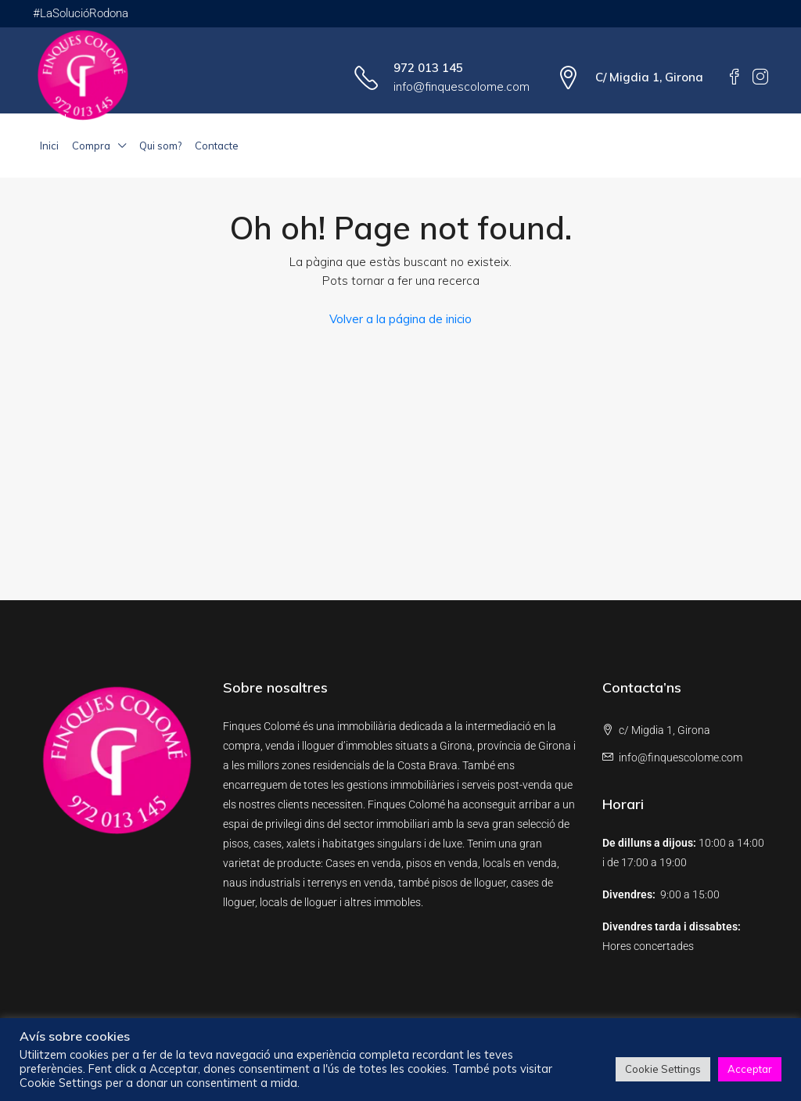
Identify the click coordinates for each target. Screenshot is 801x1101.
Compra (91, 145)
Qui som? (160, 145)
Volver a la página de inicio (400, 318)
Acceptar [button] (749, 1069)
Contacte (217, 145)
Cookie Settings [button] (663, 1069)
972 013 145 (428, 67)
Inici (49, 145)
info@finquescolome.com (461, 86)
